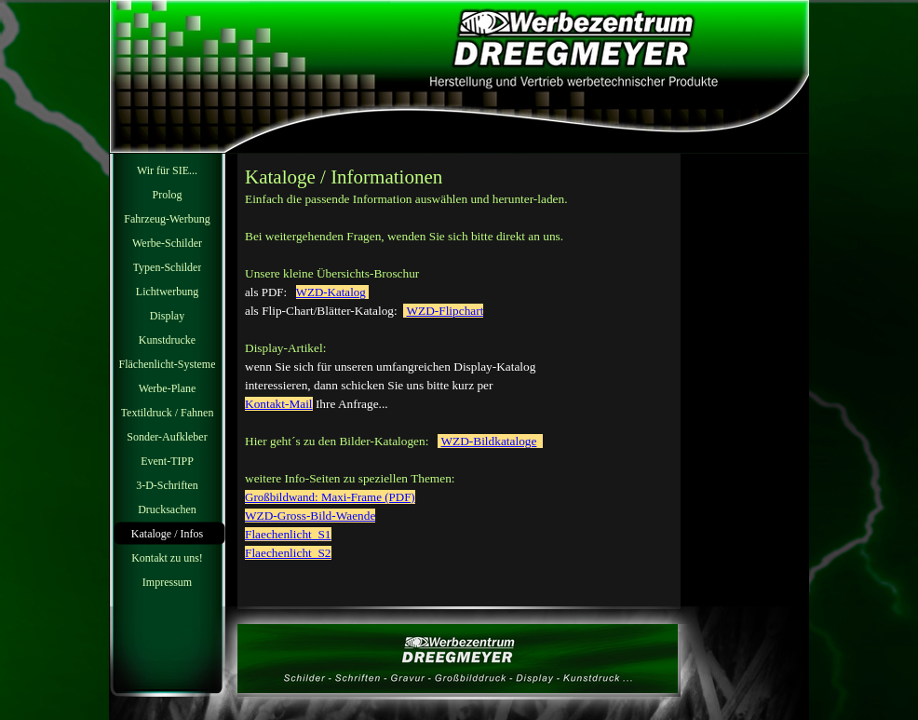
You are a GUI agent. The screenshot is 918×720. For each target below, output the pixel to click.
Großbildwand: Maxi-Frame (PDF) (330, 497)
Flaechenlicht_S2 (288, 553)
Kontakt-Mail (279, 404)
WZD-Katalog (331, 292)
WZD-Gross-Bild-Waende (310, 516)
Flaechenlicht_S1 (288, 534)
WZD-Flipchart (444, 311)
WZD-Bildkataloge (488, 441)
